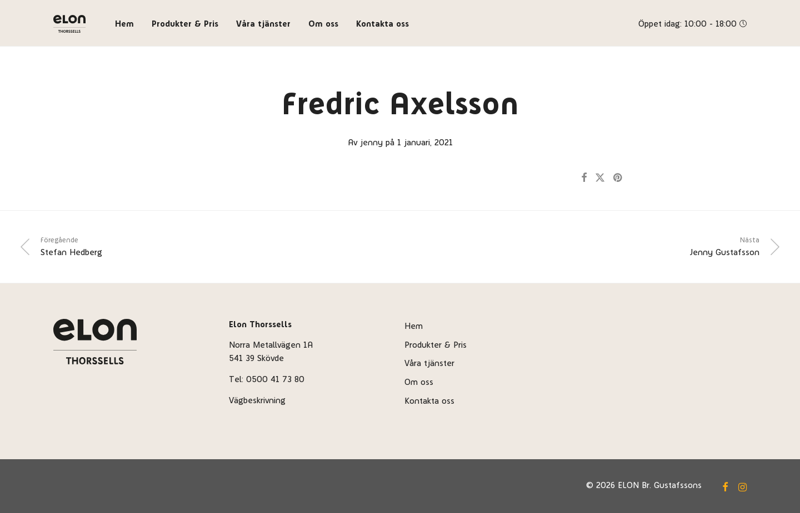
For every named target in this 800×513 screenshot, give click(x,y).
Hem (124, 23)
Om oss (323, 23)
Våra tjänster (263, 23)
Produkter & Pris (185, 23)
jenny (371, 142)
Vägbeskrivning (257, 400)
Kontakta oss (382, 23)
